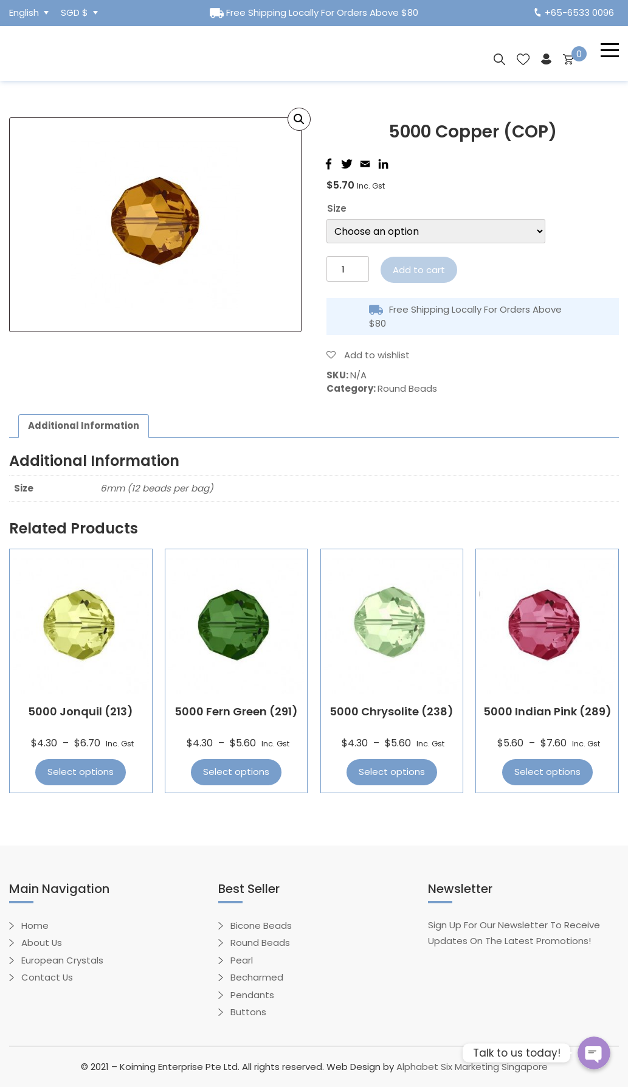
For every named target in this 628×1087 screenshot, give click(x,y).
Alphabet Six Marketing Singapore (472, 1066)
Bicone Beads (261, 925)
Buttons (248, 1012)
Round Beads (407, 388)
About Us (42, 943)
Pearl (241, 960)
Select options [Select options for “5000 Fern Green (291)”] (236, 772)
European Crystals (62, 960)
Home (35, 925)
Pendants (252, 994)
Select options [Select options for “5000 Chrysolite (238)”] (392, 772)
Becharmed (256, 977)
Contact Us (47, 977)
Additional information (84, 425)
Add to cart (419, 269)
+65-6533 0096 (574, 12)
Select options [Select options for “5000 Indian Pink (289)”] (547, 772)
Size (337, 208)
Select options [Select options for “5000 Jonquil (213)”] (80, 772)
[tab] (84, 426)
